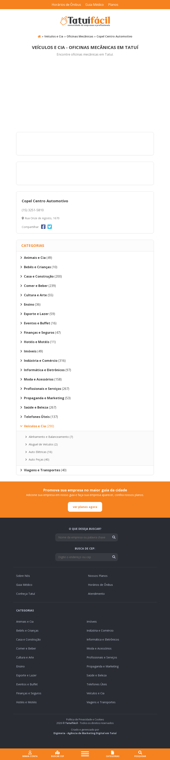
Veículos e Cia (53, 36)
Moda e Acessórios (99, 648)
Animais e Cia (25, 621)
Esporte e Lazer (26, 675)
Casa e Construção (28, 639)
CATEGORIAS (112, 754)
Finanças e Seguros (28, 693)
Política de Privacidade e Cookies (85, 719)
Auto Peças (37, 459)
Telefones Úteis (97, 684)
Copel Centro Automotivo (114, 36)
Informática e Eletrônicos (103, 639)
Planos (113, 4)
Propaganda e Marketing (103, 666)
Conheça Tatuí (25, 594)
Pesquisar (140, 754)
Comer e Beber (26, 648)
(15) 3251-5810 (33, 210)
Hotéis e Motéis (26, 702)
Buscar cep (57, 754)
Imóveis (92, 621)
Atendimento (96, 594)
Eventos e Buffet (27, 684)
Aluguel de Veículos (41, 444)
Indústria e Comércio (100, 630)
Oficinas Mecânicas (80, 36)
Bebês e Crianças (27, 630)
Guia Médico (94, 4)
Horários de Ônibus (66, 4)
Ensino (20, 666)
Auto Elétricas (38, 452)
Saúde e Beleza (97, 675)
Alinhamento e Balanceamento (49, 437)
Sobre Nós (23, 576)
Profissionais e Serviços (102, 657)
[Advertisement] (85, 94)
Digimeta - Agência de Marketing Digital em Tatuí (85, 733)
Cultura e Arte (25, 657)
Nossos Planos (98, 576)
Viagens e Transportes (101, 702)
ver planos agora (85, 507)
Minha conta (30, 754)
